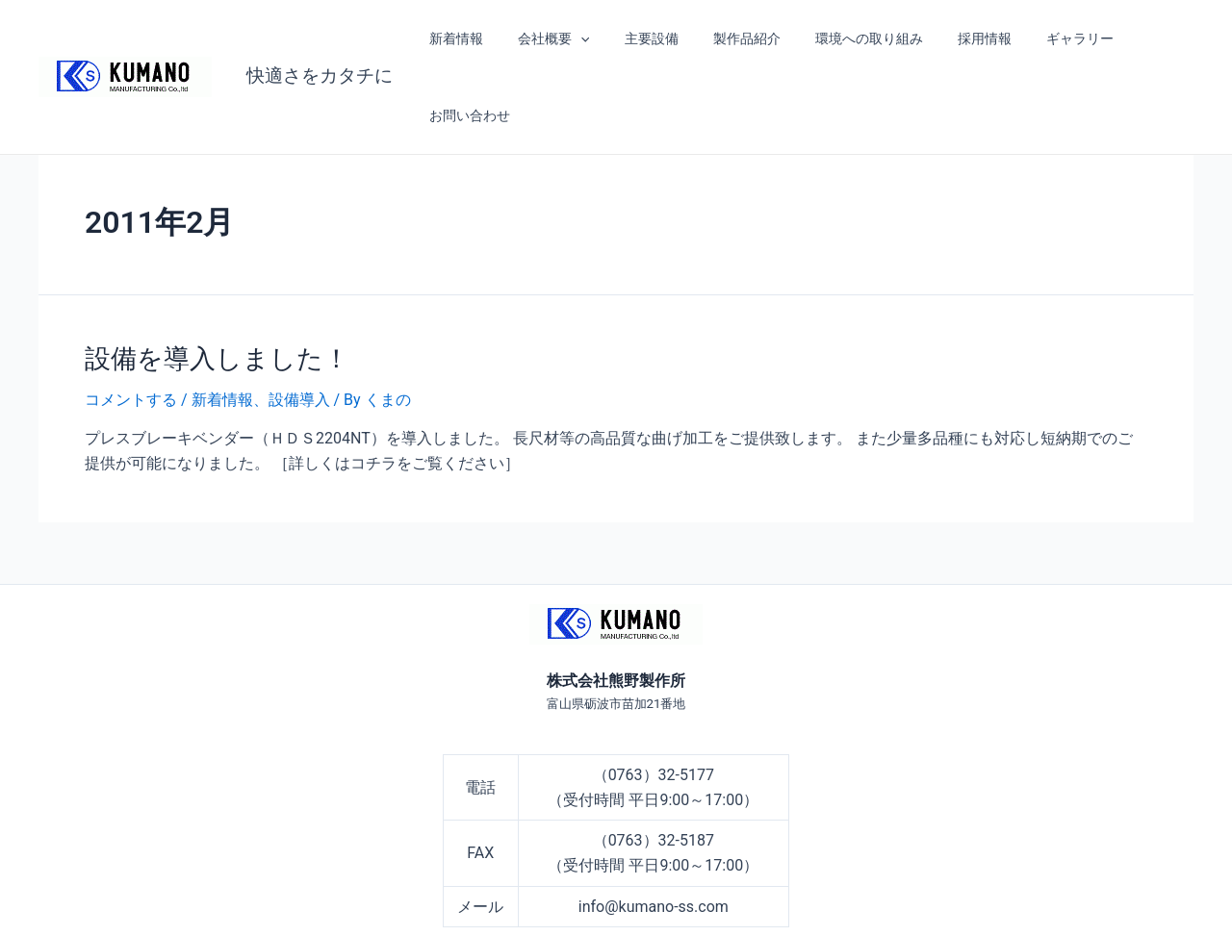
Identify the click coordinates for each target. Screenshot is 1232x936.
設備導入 (299, 322)
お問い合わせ (1139, 38)
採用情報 (951, 38)
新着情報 (460, 38)
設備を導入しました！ (212, 280)
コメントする (131, 322)
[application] (577, 38)
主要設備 (640, 38)
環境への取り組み (842, 38)
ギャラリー (1038, 38)
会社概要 (550, 38)
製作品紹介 (727, 38)
